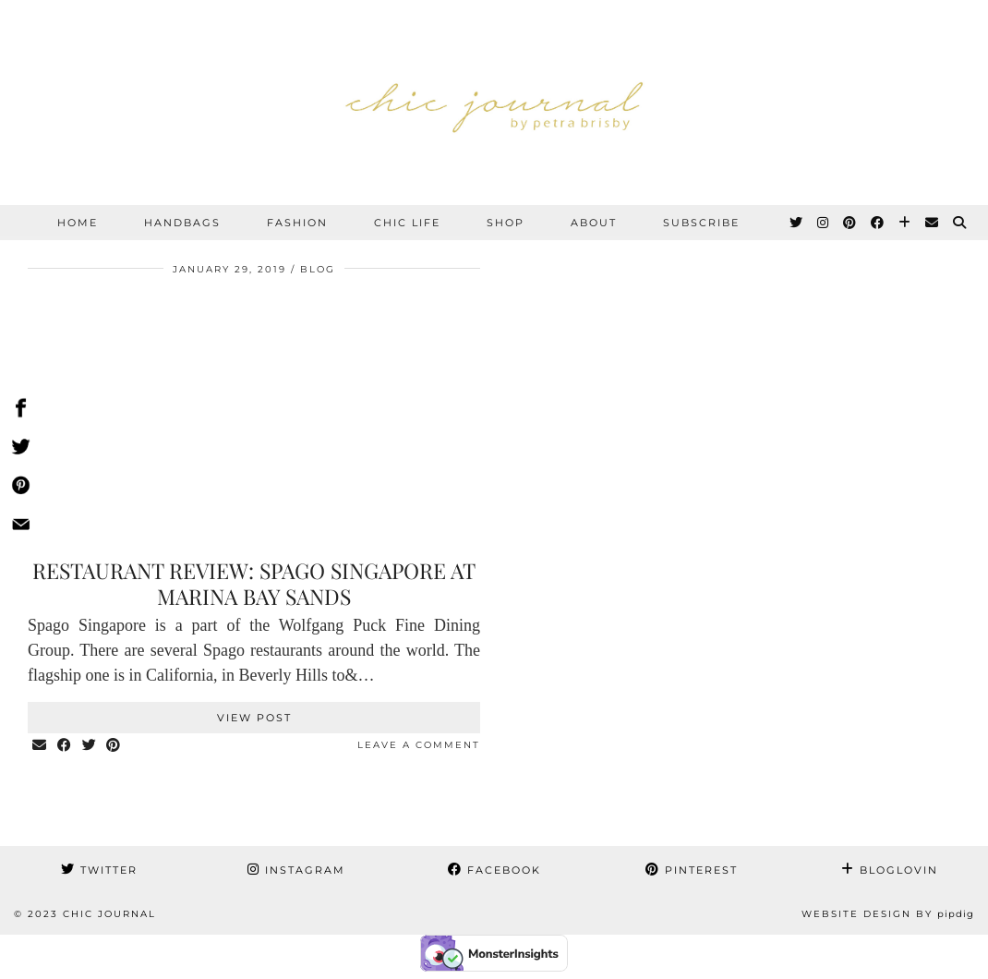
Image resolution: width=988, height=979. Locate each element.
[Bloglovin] (905, 222)
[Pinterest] (850, 222)
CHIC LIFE (407, 222)
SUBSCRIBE (701, 222)
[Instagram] (823, 222)
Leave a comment (418, 745)
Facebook (494, 870)
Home (77, 222)
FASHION (297, 222)
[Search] (960, 222)
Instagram (296, 870)
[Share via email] (40, 746)
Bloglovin (889, 870)
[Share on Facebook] (65, 746)
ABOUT (594, 222)
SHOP (505, 222)
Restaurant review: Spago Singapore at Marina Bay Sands (254, 583)
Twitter (99, 870)
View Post (254, 717)
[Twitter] (796, 222)
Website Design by (887, 914)
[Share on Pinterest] (114, 746)
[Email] (932, 222)
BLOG (317, 269)
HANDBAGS (182, 222)
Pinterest (691, 870)
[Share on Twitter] (90, 746)
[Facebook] (878, 222)
